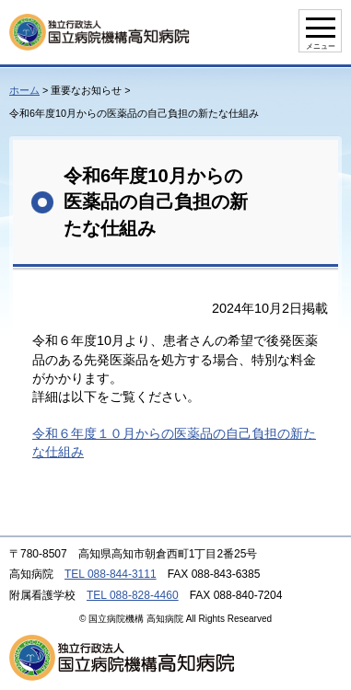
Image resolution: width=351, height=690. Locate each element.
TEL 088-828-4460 (133, 595)
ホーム (24, 90)
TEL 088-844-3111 (110, 574)
